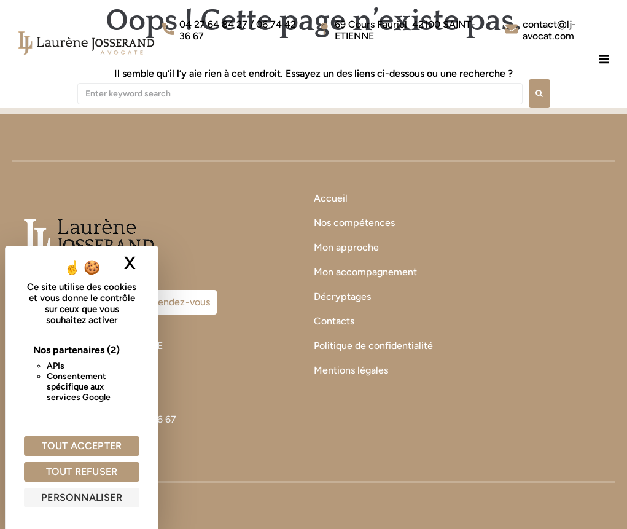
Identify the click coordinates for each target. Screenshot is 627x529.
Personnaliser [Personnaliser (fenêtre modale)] (81, 497)
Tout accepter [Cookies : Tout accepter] (82, 446)
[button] (604, 58)
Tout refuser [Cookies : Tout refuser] (81, 471)
